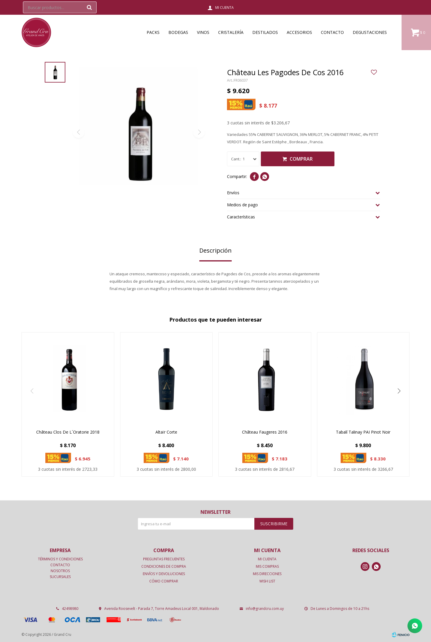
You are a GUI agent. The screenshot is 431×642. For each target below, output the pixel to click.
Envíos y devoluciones (164, 573)
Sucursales (60, 576)
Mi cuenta (267, 559)
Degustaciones (370, 32)
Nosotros (60, 570)
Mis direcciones (267, 573)
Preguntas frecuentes (164, 559)
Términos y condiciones (60, 559)
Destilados (265, 32)
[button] (399, 390)
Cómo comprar (163, 581)
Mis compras (267, 566)
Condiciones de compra (163, 566)
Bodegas (178, 32)
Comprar (301, 159)
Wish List (267, 581)
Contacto (332, 32)
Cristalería (230, 32)
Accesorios (299, 32)
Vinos (203, 32)
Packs (153, 32)
